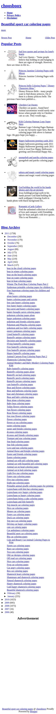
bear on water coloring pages (20, 278)
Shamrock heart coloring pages (21, 574)
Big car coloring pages (17, 536)
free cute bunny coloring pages (21, 302)
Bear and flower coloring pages (21, 387)
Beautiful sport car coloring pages (25, 24)
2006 (7, 612)
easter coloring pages (16, 425)
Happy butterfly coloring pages (21, 353)
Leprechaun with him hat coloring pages (25, 489)
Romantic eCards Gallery (30, 206)
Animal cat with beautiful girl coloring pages (27, 464)
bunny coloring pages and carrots (22, 299)
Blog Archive (10, 227)
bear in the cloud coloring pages (21, 268)
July (9, 252)
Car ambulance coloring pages (20, 530)
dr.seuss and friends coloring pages (23, 435)
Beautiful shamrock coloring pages (23, 590)
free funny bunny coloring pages (21, 306)
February (11, 593)
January (11, 596)
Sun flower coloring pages (19, 410)
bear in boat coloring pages (19, 281)
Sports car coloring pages (18, 545)
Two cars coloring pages (18, 552)
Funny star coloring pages (18, 476)
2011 (7, 233)
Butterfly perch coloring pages (21, 378)
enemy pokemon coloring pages (21, 331)
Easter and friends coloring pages (22, 454)
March (10, 265)
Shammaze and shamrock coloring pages (25, 577)
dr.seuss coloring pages (17, 432)
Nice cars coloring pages (18, 561)
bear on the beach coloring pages (22, 274)
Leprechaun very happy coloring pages (24, 492)
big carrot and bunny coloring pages (23, 309)
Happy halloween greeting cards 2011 (36, 141)
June (9, 255)
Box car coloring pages (17, 571)
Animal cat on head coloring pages (23, 467)
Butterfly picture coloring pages (21, 381)
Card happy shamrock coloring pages (24, 587)
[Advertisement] (25, 643)
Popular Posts (11, 44)
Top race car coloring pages (19, 521)
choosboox (11, 5)
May (9, 259)
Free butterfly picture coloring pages (23, 350)
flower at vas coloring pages (19, 422)
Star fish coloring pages (17, 444)
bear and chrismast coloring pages (22, 394)
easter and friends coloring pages (22, 429)
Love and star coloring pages (20, 448)
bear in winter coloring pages (20, 271)
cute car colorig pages (17, 527)
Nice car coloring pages (17, 508)
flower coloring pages (17, 419)
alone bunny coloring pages (19, 296)
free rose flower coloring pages (21, 416)
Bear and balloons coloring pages (22, 391)
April (10, 262)
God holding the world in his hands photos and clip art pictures (35, 188)
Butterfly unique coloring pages (21, 337)
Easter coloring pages (17, 457)
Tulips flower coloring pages (20, 406)
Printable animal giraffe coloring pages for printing (30, 486)
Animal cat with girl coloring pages (23, 460)
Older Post (50, 37)
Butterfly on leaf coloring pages (21, 375)
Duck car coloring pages (18, 517)
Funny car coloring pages (18, 514)
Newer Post (6, 37)
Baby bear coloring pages (18, 403)
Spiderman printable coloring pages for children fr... (30, 287)
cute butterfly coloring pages (20, 384)
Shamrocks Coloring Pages (19, 359)
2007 (7, 609)
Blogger (33, 711)
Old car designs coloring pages (21, 555)
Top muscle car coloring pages (21, 505)
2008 (7, 606)
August (11, 249)
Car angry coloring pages (18, 568)
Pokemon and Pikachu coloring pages (24, 325)
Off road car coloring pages (19, 558)
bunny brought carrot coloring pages (23, 312)
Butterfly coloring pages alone (20, 372)
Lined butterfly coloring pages (20, 334)
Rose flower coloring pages (19, 413)
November (12, 240)
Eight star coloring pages (18, 483)
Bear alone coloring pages (19, 400)
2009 (7, 602)
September (12, 246)
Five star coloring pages (18, 479)
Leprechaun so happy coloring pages (23, 495)
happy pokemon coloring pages (21, 318)
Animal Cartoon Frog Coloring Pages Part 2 (27, 356)
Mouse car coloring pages (18, 511)
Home (28, 37)
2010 (7, 599)
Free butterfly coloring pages (20, 347)
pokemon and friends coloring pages (23, 321)
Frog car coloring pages (17, 564)
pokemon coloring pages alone (21, 315)
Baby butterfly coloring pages (20, 368)
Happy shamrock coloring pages (21, 583)
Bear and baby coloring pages (20, 397)
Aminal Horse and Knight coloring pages (25, 451)
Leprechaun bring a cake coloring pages (25, 498)
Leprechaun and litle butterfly (20, 502)
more (3, 30)
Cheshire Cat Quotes (28, 105)
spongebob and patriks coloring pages (36, 157)
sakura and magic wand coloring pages (36, 172)
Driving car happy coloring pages (22, 524)
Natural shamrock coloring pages (22, 580)
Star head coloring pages (18, 441)
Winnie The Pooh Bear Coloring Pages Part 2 (27, 284)
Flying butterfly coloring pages (21, 344)
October (11, 243)
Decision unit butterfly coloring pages (24, 340)
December (12, 236)
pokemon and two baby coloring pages (24, 328)
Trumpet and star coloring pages (21, 438)
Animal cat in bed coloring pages (22, 470)
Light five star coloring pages (20, 473)
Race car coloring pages (18, 549)
